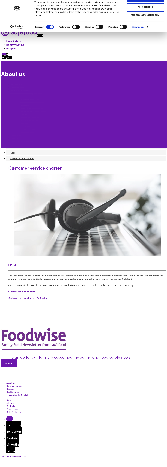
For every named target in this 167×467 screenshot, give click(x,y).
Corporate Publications (21, 141)
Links (22, 96)
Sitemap (10, 402)
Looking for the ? (17, 394)
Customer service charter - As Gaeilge (28, 298)
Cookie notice (26, 126)
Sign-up (9, 363)
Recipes (11, 48)
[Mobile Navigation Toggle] (4, 55)
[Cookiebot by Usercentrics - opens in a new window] (16, 35)
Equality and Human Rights (33, 111)
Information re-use (29, 120)
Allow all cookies (145, 6)
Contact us (15, 135)
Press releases (13, 408)
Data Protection (27, 129)
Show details (138, 35)
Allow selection (145, 15)
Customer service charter (32, 99)
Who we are (16, 84)
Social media (26, 102)
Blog (8, 399)
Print (12, 265)
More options (8, 79)
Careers (14, 138)
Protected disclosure (30, 132)
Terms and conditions (30, 117)
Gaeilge (23, 114)
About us (13, 74)
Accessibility (25, 123)
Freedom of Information (31, 108)
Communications (18, 87)
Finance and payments (31, 93)
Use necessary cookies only (145, 23)
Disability (24, 105)
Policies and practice (20, 90)
